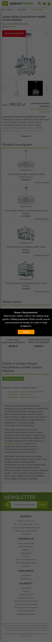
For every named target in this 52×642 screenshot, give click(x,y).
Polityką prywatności (19, 319)
